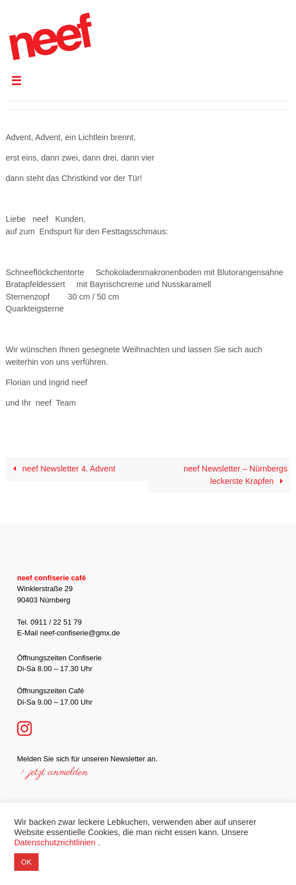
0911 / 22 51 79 (56, 622)
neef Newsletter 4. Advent (62, 468)
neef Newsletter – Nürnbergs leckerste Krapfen (235, 475)
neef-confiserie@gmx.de (80, 633)
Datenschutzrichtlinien (54, 842)
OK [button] (26, 862)
